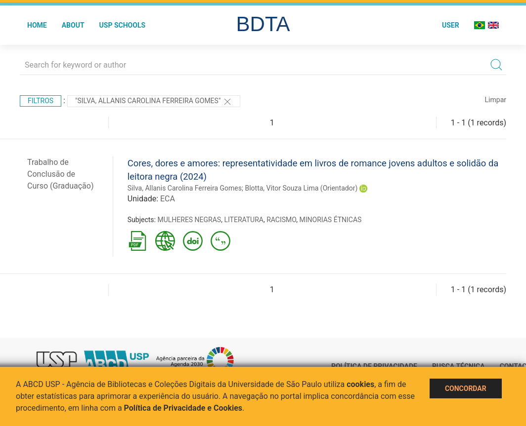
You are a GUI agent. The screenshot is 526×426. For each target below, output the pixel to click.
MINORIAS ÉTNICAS (331, 220)
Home (37, 25)
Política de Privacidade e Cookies (183, 408)
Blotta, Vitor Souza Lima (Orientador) (301, 188)
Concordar (465, 388)
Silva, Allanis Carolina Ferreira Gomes (185, 188)
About (73, 25)
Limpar (495, 100)
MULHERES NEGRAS (189, 220)
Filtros (40, 101)
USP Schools (122, 25)
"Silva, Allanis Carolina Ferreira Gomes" (153, 102)
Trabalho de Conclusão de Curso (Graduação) (60, 174)
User (450, 25)
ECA (167, 198)
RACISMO (281, 220)
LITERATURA (243, 220)
